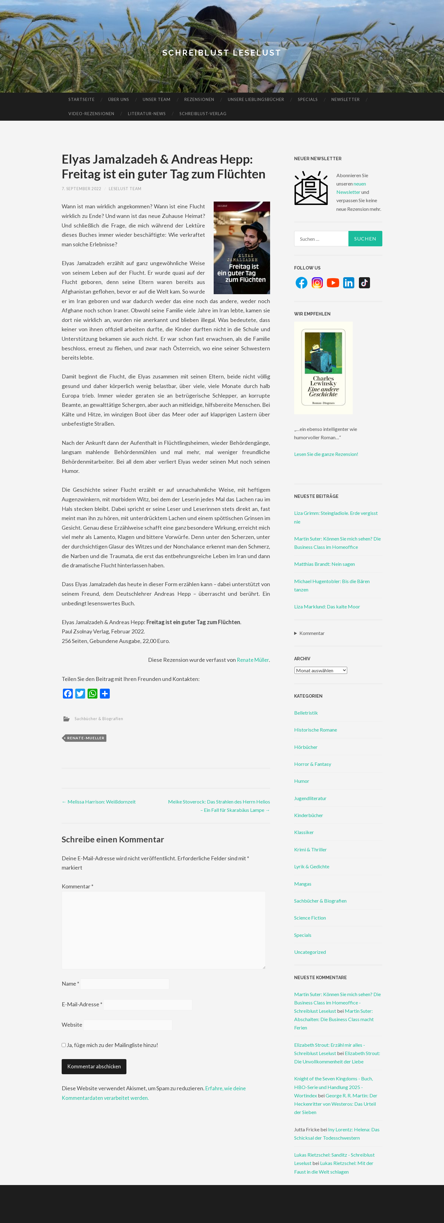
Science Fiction (310, 917)
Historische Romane (315, 730)
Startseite (81, 99)
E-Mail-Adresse (82, 1012)
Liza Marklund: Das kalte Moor (327, 606)
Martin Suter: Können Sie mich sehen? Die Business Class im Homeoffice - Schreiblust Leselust (337, 1002)
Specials (308, 99)
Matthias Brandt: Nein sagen (324, 564)
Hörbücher (306, 747)
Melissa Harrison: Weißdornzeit (99, 801)
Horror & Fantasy (312, 764)
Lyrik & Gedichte (311, 866)
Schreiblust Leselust (222, 52)
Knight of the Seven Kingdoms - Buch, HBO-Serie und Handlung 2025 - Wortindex (333, 1086)
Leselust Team (133, 188)
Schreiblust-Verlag (203, 113)
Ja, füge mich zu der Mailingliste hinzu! (110, 1053)
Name (70, 990)
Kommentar (77, 886)
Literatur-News (147, 113)
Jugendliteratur (310, 798)
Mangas (302, 884)
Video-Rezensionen (91, 113)
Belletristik (306, 713)
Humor (301, 781)
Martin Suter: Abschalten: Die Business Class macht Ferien (334, 1019)
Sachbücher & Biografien (102, 718)
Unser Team (157, 99)
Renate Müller (251, 659)
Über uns (118, 99)
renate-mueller (86, 738)
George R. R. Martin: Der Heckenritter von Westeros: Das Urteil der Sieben (335, 1103)
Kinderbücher (308, 815)
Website (72, 1033)
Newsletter (345, 99)
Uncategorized (310, 952)
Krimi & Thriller (310, 849)
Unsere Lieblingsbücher (256, 99)
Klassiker (304, 832)
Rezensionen (199, 99)
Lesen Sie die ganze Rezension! (326, 454)
